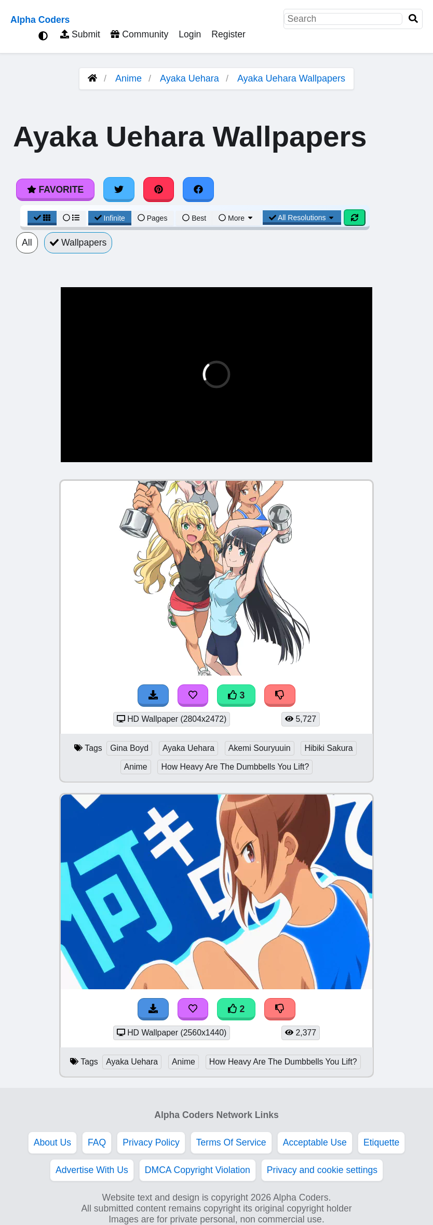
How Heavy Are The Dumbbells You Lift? (235, 766)
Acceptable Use (315, 1142)
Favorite (55, 189)
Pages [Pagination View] (153, 218)
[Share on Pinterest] (158, 189)
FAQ (97, 1142)
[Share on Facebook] (198, 189)
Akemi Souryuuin (259, 748)
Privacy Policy (151, 1142)
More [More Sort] (236, 218)
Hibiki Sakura (328, 748)
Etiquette (381, 1142)
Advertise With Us (92, 1170)
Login (190, 34)
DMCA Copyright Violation (197, 1170)
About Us (52, 1142)
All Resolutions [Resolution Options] (302, 217)
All (27, 242)
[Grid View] (42, 218)
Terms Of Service (231, 1142)
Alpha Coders (40, 20)
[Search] (413, 19)
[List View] (71, 218)
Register (228, 34)
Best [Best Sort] (194, 218)
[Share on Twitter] (118, 189)
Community (139, 34)
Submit (80, 34)
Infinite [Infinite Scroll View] (109, 218)
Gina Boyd (129, 748)
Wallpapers (78, 242)
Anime (128, 78)
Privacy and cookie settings (322, 1170)
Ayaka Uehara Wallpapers (291, 78)
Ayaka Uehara (189, 78)
